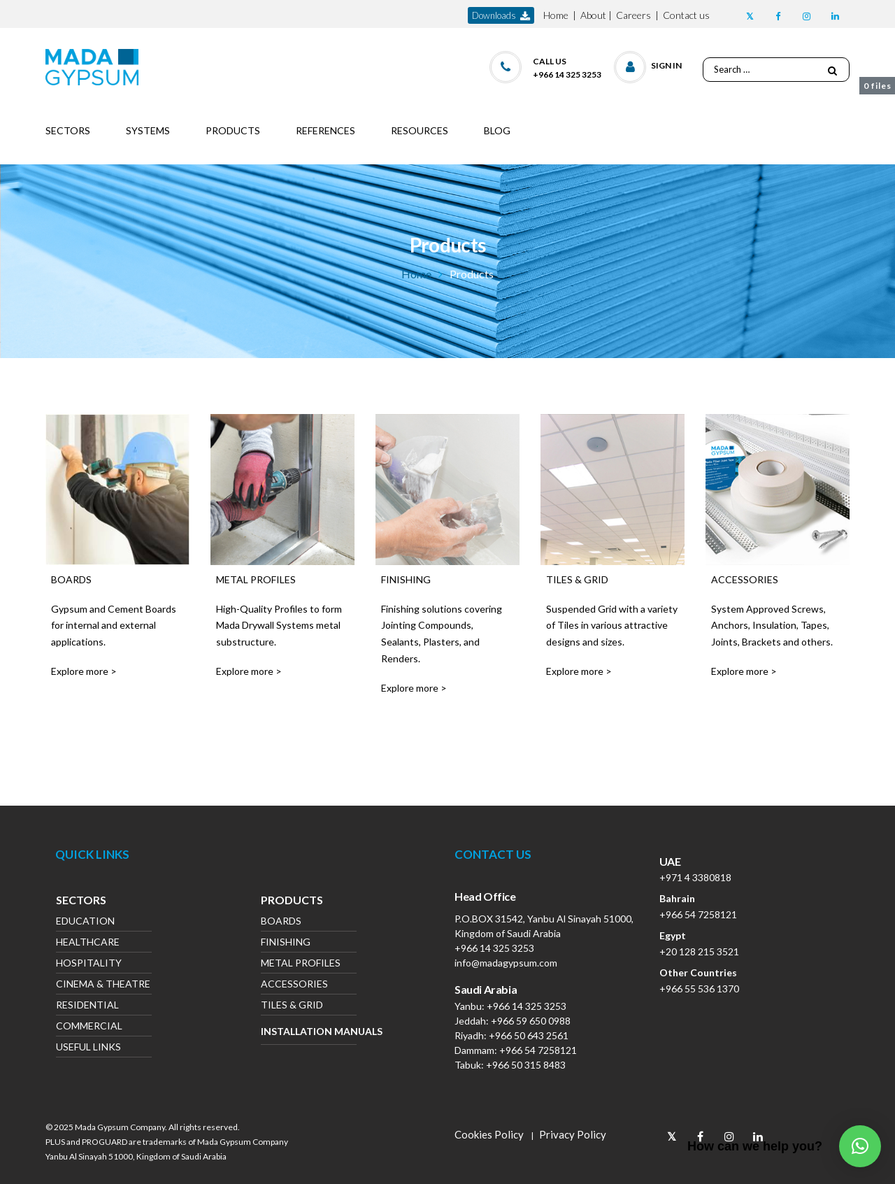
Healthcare (88, 943)
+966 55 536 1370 (699, 988)
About (593, 15)
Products (292, 901)
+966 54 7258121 (538, 1050)
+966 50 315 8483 (526, 1065)
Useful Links (88, 1048)
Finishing (285, 943)
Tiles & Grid (292, 1006)
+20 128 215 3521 (699, 951)
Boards (281, 922)
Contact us (686, 15)
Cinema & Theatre (103, 985)
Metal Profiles (301, 964)
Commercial (89, 1027)
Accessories (294, 985)
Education (85, 922)
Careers (633, 15)
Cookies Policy (489, 1134)
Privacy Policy (572, 1134)
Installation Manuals (309, 1031)
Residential (87, 1006)
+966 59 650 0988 (531, 1021)
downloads (501, 16)
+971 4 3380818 (695, 877)
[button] (648, 64)
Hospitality (89, 964)
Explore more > (84, 671)
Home (555, 15)
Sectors (81, 901)
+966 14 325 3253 (494, 948)
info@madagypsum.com (505, 963)
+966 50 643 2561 (528, 1035)
